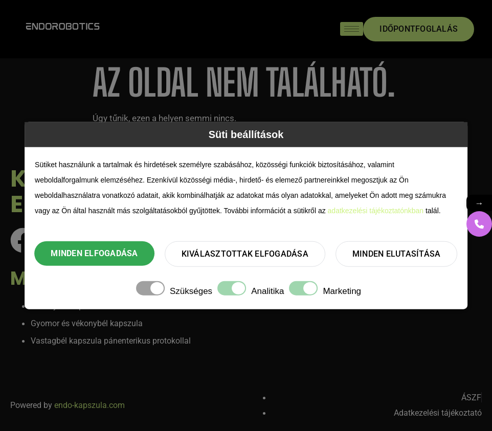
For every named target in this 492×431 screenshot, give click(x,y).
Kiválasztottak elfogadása (245, 254)
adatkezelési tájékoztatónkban (376, 210)
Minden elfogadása (94, 253)
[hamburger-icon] (351, 29)
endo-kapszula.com (89, 405)
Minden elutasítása (396, 254)
